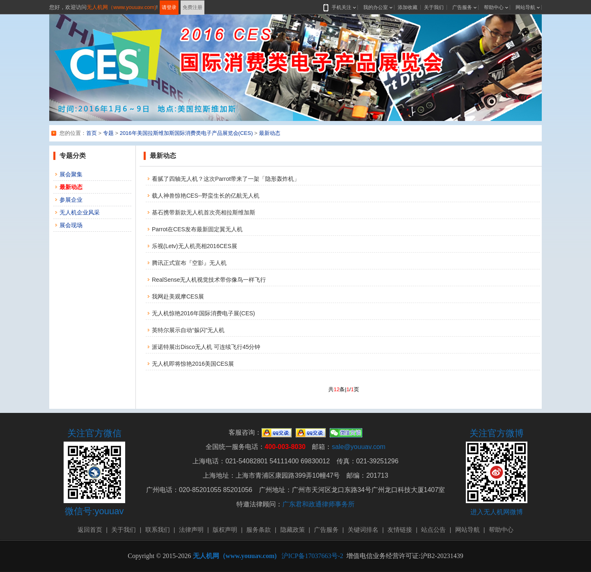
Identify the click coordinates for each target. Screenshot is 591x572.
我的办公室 (375, 7)
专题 (108, 133)
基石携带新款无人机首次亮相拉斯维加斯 (203, 212)
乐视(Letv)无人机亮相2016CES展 (194, 246)
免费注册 (192, 7)
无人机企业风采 (80, 212)
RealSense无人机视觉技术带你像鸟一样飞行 (209, 279)
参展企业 (71, 199)
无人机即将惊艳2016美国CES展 (193, 363)
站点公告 (433, 529)
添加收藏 (407, 7)
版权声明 (225, 529)
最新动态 (269, 133)
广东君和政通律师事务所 (318, 504)
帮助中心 (494, 7)
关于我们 (434, 7)
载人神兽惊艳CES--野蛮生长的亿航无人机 (205, 195)
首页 (91, 133)
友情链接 (399, 529)
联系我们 (157, 529)
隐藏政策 (292, 529)
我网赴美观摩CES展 (178, 296)
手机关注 (339, 7)
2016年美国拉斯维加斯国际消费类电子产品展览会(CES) (186, 133)
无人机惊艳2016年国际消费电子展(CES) (203, 313)
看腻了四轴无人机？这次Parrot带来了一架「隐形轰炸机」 (226, 178)
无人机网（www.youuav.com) (121, 7)
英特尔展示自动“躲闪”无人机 (188, 330)
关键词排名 (363, 529)
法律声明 (191, 529)
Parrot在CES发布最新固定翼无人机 (197, 229)
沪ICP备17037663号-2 (312, 555)
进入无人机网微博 (496, 511)
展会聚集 (71, 174)
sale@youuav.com (358, 446)
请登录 (169, 7)
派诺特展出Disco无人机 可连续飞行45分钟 (206, 347)
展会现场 (71, 225)
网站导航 (525, 7)
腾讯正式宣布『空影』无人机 (189, 263)
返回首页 (90, 529)
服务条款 (258, 529)
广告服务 (462, 7)
